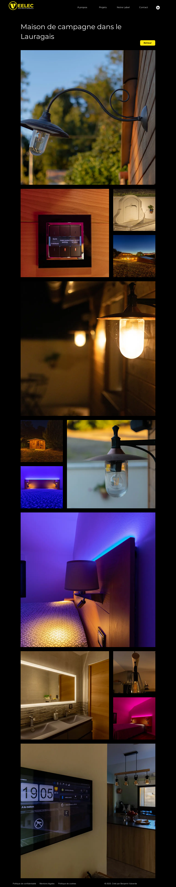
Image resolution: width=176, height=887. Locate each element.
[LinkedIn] (158, 7)
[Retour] (147, 43)
